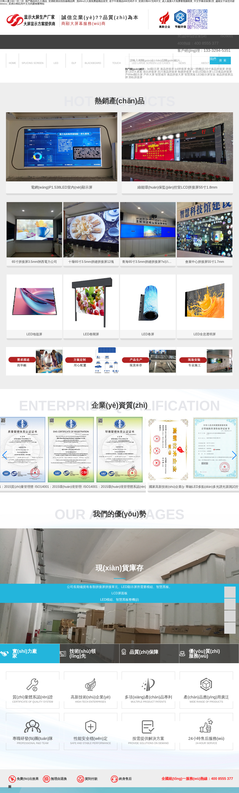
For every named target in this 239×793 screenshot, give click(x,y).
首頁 (12, 61)
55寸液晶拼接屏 (215, 68)
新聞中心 (182, 61)
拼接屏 (32, 61)
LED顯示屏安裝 (205, 74)
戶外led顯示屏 (134, 74)
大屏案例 (151, 61)
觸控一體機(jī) (116, 61)
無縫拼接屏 (185, 71)
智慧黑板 (93, 61)
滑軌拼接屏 (135, 77)
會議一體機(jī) (195, 68)
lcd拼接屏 (181, 68)
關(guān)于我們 (205, 61)
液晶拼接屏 (167, 68)
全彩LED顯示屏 (202, 71)
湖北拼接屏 (150, 71)
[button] (234, 455)
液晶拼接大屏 (175, 74)
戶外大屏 (149, 74)
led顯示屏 (56, 61)
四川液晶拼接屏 (167, 71)
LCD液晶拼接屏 (222, 71)
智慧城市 (160, 74)
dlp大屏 (74, 61)
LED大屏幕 (135, 71)
